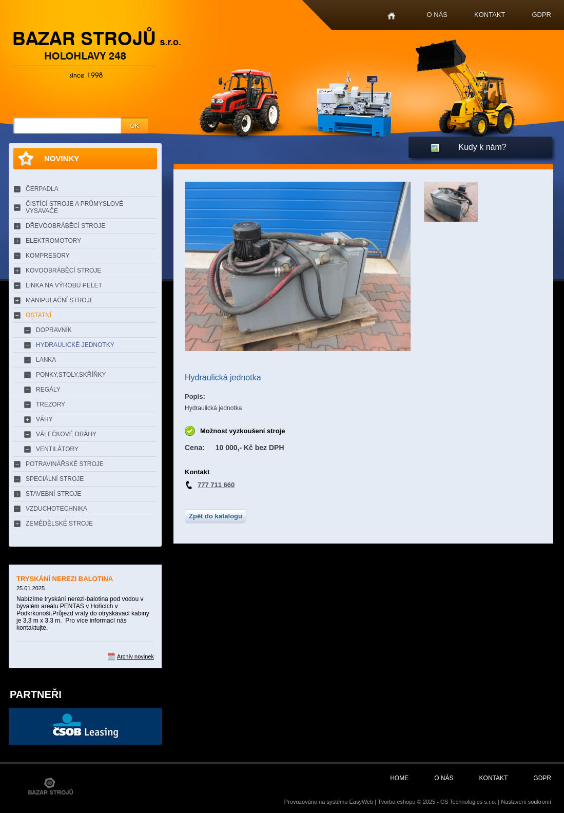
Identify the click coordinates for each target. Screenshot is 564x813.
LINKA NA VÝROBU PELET (64, 285)
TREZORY (50, 404)
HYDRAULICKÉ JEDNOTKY (75, 345)
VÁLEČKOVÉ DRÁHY (66, 434)
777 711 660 (216, 485)
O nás (437, 14)
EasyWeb (361, 802)
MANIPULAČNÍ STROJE (60, 300)
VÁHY (44, 419)
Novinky (61, 158)
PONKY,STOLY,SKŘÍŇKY (71, 374)
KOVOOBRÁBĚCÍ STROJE (63, 270)
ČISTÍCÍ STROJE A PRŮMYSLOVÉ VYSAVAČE (74, 207)
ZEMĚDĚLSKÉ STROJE (59, 523)
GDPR (541, 14)
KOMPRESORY (48, 255)
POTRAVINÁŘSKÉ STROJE (65, 464)
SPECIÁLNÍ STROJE (55, 478)
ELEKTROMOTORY (53, 240)
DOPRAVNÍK (54, 330)
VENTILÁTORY (57, 449)
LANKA (46, 359)
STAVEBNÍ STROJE (53, 493)
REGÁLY (48, 389)
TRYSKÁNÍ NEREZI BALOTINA (64, 579)
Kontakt (489, 14)
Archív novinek (135, 656)
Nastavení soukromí (526, 802)
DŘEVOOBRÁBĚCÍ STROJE (65, 225)
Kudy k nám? (482, 147)
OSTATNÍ (38, 315)
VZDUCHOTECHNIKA (56, 508)
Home (391, 16)
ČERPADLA (42, 188)
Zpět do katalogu (215, 516)
